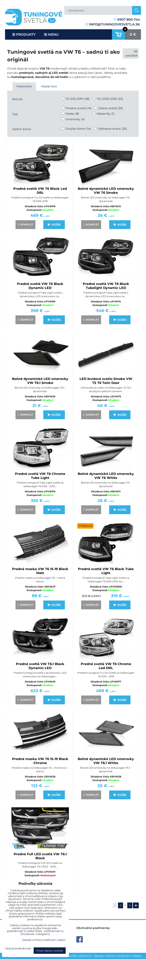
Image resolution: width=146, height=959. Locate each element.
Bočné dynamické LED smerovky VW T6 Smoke (106, 191)
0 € (133, 34)
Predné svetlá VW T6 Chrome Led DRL (106, 666)
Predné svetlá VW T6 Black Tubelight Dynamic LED (106, 286)
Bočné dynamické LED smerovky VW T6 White (106, 476)
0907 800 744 (126, 19)
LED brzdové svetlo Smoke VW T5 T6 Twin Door (106, 381)
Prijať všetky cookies (49, 950)
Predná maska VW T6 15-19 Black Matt (40, 571)
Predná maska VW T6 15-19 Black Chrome (40, 761)
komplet (24, 224)
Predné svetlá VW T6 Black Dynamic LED (40, 286)
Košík (54, 224)
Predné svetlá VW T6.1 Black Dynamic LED (40, 666)
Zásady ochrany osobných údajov (118, 956)
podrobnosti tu (17, 931)
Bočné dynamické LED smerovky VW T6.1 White (106, 761)
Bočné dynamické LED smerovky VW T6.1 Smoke (40, 381)
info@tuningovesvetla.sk (112, 24)
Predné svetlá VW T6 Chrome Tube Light (40, 476)
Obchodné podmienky (93, 928)
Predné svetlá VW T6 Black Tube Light (106, 571)
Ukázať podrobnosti (18, 948)
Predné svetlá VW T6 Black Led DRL (40, 191)
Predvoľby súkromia (76, 956)
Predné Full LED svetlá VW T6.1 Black (40, 856)
